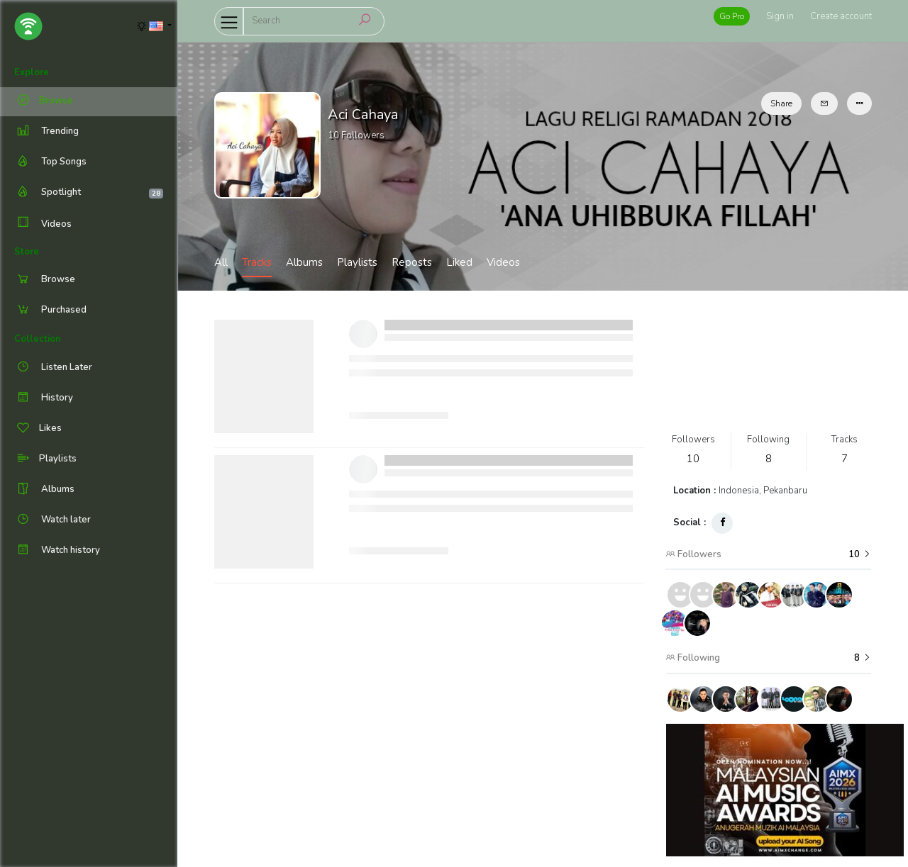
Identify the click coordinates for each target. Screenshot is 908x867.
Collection (37, 338)
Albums (304, 262)
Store (26, 251)
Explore (31, 72)
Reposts (412, 262)
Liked (459, 262)
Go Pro (731, 16)
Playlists (357, 262)
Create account (841, 16)
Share (781, 103)
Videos (43, 224)
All (221, 262)
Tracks (257, 262)
